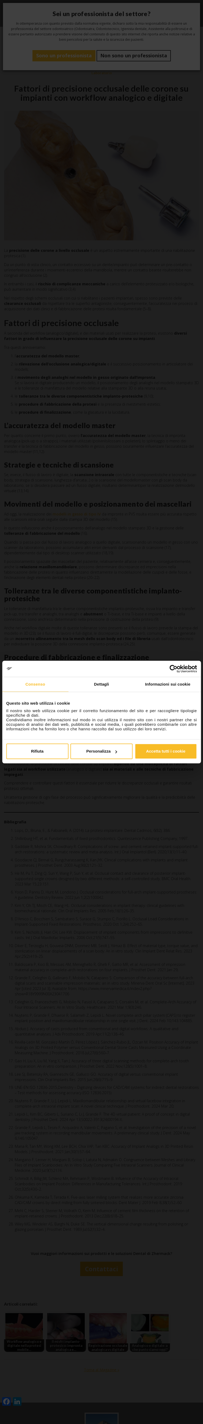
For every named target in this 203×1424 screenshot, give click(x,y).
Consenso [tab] (35, 684)
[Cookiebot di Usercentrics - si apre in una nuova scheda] (173, 669)
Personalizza (101, 751)
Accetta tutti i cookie (166, 751)
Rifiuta (37, 751)
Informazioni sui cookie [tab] (167, 684)
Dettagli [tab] (101, 684)
